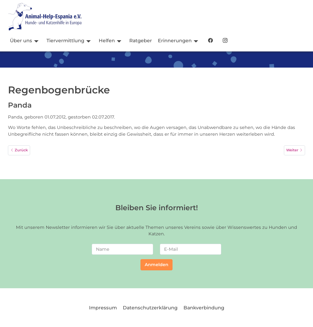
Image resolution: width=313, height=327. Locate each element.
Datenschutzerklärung (150, 308)
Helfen (107, 40)
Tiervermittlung (65, 40)
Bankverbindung (203, 308)
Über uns (21, 40)
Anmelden (156, 264)
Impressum (103, 308)
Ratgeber (140, 40)
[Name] (122, 249)
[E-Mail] (190, 249)
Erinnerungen (175, 40)
